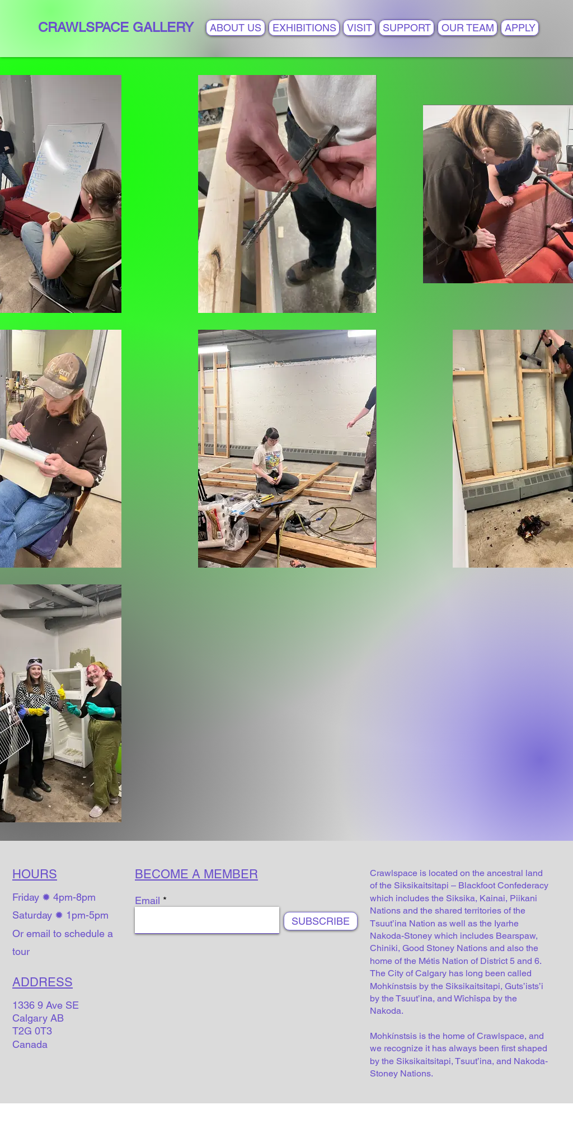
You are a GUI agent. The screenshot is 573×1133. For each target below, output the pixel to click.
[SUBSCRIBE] (321, 921)
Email (147, 901)
